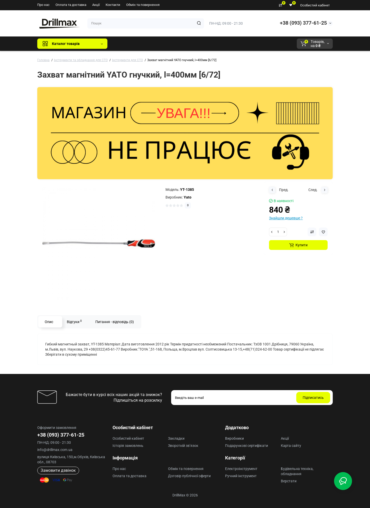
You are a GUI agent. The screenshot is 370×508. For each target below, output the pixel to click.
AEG (198, 44)
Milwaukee (218, 44)
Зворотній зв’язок (183, 446)
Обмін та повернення (143, 5)
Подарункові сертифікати (246, 446)
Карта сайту (291, 446)
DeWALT (163, 44)
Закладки (176, 438)
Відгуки (74, 321)
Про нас (43, 5)
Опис (49, 322)
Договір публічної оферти (189, 476)
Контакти (113, 5)
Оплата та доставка (70, 5)
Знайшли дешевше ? (286, 218)
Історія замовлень (128, 446)
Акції (96, 5)
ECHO (183, 44)
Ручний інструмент (241, 476)
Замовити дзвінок (58, 470)
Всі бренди (125, 44)
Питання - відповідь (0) (114, 322)
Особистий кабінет (315, 5)
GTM (146, 44)
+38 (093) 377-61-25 (303, 23)
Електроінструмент (241, 469)
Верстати (289, 481)
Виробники (234, 438)
